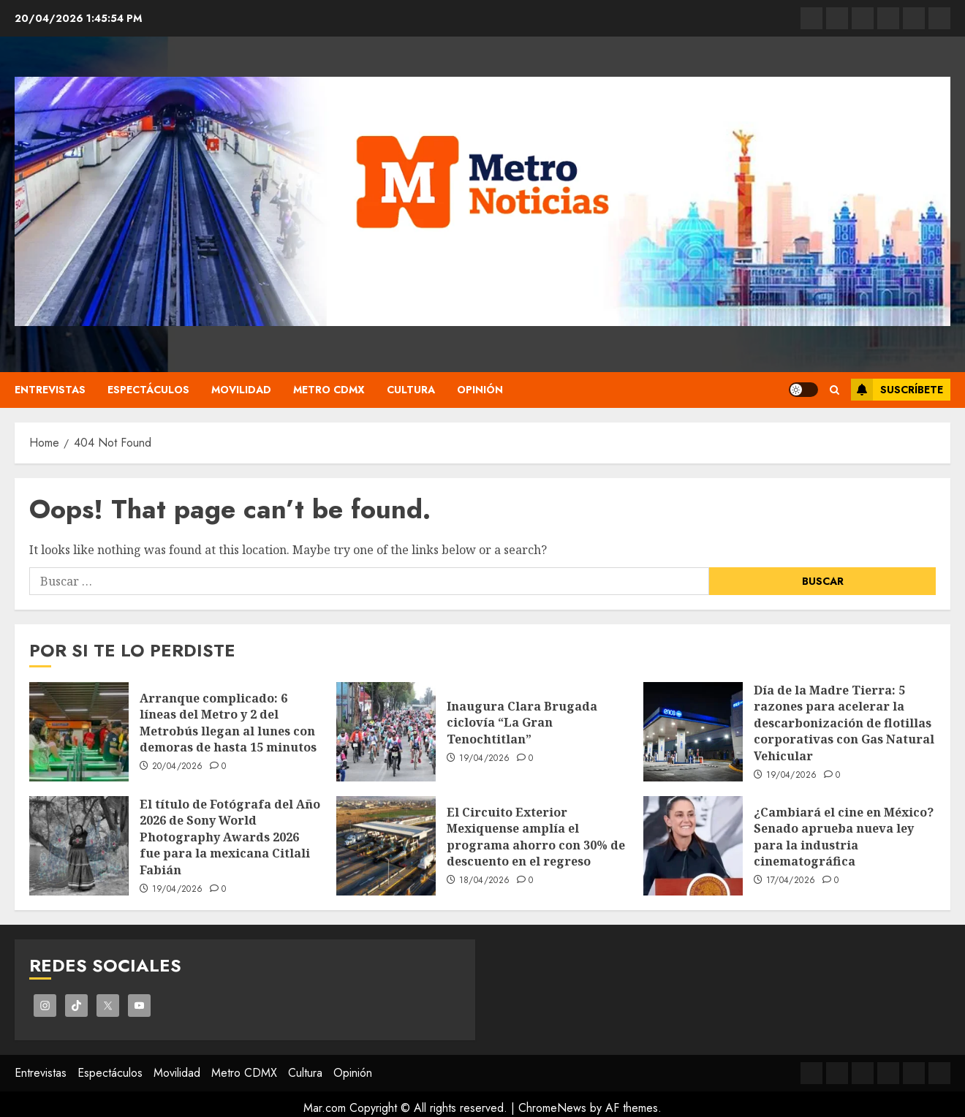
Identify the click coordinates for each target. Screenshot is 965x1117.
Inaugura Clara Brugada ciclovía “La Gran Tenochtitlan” (522, 722)
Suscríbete (897, 390)
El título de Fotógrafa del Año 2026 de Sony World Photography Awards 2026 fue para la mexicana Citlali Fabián (230, 837)
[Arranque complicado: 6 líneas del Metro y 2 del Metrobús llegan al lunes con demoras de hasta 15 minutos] (79, 731)
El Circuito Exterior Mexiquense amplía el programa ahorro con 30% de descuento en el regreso (536, 836)
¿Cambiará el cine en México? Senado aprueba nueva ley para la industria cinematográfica (844, 836)
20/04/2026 (177, 767)
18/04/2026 (484, 881)
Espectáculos (148, 389)
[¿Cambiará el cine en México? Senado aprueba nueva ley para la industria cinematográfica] (693, 846)
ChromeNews (552, 1107)
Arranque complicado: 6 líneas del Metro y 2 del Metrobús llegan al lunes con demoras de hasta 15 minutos (228, 722)
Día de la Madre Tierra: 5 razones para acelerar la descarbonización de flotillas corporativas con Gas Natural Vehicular (844, 723)
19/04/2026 (484, 759)
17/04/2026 (791, 881)
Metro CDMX (329, 389)
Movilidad (241, 389)
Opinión (480, 389)
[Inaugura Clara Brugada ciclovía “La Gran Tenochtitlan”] (386, 731)
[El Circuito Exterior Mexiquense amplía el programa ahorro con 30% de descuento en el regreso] (386, 846)
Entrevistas (50, 389)
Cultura (411, 389)
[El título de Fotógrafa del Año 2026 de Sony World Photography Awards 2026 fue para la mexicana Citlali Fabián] (79, 846)
